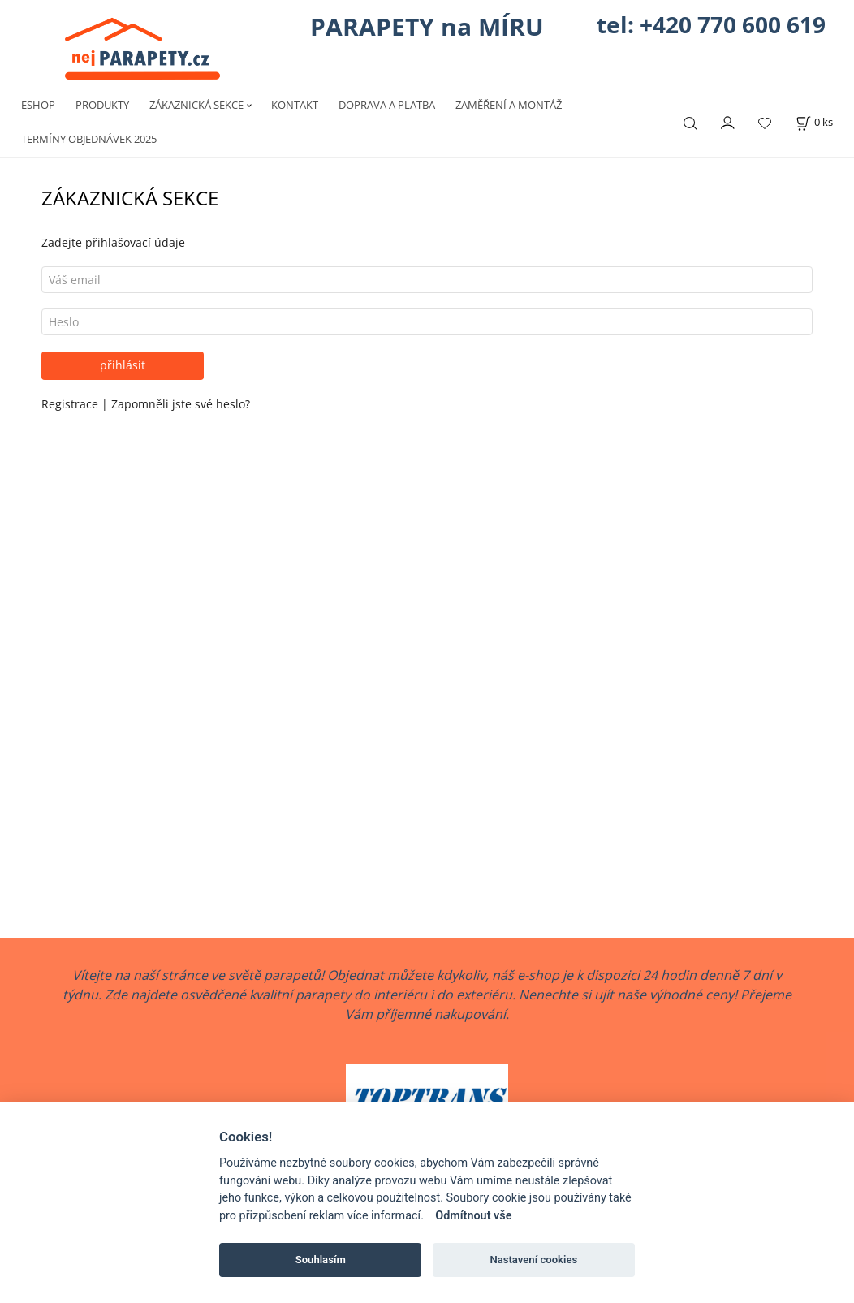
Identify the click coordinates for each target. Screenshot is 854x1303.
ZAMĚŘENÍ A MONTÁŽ (508, 104)
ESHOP (38, 104)
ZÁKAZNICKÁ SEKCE (196, 104)
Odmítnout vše (473, 1216)
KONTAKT (294, 104)
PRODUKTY (102, 104)
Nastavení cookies (533, 1259)
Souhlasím (320, 1259)
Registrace (71, 404)
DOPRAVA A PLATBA (387, 104)
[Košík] (814, 122)
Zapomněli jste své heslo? (180, 404)
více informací (384, 1216)
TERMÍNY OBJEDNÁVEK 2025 (89, 139)
